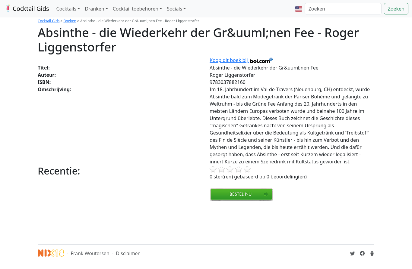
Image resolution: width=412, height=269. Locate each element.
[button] (299, 8)
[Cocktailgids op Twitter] (352, 253)
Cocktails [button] (66, 8)
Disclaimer (128, 253)
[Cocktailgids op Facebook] (362, 253)
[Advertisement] (147, 221)
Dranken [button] (94, 8)
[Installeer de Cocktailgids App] (371, 253)
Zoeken (396, 8)
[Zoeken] (343, 8)
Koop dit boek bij (241, 60)
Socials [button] (174, 8)
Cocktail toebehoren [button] (135, 8)
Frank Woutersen (90, 253)
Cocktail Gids (26, 9)
